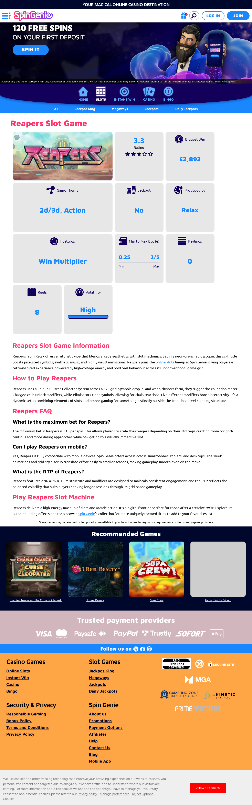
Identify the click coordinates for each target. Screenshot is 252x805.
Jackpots (97, 684)
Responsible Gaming (26, 714)
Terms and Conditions (27, 727)
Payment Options (106, 727)
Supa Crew (157, 600)
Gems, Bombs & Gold (218, 600)
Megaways (99, 677)
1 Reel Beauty (95, 600)
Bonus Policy (19, 720)
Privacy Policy (20, 734)
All (56, 109)
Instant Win (124, 99)
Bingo (168, 99)
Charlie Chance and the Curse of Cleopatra (36, 600)
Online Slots (18, 670)
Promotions (100, 720)
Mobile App (100, 761)
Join (238, 15)
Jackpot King (101, 670)
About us (97, 714)
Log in (213, 15)
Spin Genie (86, 513)
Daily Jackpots (186, 109)
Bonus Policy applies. (225, 81)
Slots (101, 99)
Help (93, 740)
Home (83, 99)
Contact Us (99, 747)
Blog (93, 754)
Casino (149, 99)
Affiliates (98, 734)
